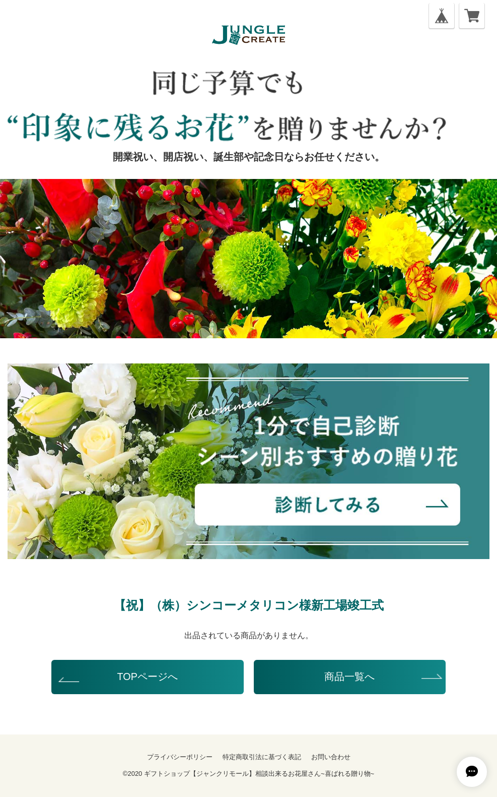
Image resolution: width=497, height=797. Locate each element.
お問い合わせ (330, 757)
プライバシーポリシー (179, 757)
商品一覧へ (349, 676)
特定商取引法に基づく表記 (262, 757)
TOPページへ (147, 676)
